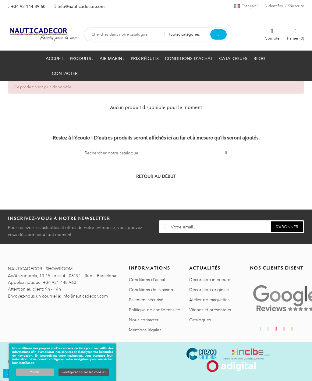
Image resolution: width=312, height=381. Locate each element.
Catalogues (200, 320)
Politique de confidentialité (154, 309)
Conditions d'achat (147, 279)
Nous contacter (143, 320)
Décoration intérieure (209, 279)
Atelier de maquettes (209, 299)
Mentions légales (145, 330)
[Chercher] (156, 153)
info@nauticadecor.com (81, 6)
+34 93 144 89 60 (28, 6)
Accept (35, 371)
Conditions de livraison (151, 289)
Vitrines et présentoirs (210, 309)
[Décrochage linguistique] (246, 6)
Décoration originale (209, 289)
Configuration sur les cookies (84, 372)
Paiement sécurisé (146, 299)
